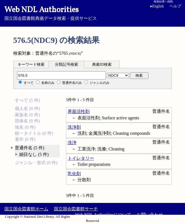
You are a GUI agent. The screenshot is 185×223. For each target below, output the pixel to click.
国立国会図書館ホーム (26, 209)
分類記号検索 (66, 64)
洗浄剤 (74, 127)
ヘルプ (175, 6)
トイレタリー (81, 158)
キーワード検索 (31, 64)
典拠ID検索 (101, 64)
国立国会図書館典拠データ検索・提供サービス (92, 13)
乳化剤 (74, 173)
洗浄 (72, 142)
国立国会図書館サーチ (76, 209)
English (158, 6)
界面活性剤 (79, 111)
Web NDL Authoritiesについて (103, 214)
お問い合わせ (150, 214)
